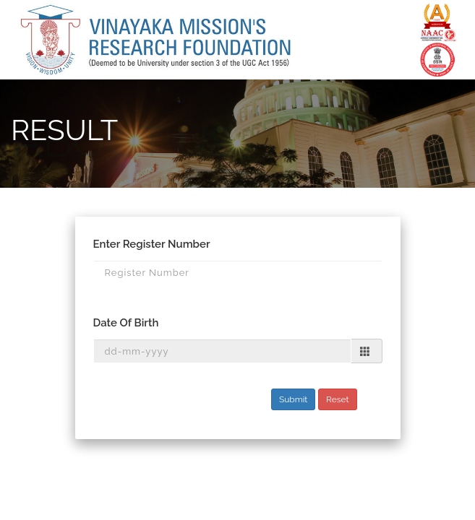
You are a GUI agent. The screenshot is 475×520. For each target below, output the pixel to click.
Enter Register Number (151, 244)
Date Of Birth (126, 322)
